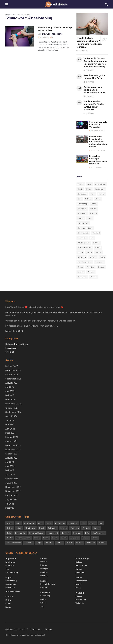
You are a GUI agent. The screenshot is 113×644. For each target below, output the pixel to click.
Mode (78, 588)
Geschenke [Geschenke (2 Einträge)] (83, 223)
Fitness (78, 596)
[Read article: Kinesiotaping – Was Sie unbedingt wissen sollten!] (19, 36)
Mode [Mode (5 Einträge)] (89, 252)
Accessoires (81, 581)
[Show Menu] (6, 4)
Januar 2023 (11, 483)
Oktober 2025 (11, 374)
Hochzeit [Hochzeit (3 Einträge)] (82, 238)
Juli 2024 (9, 420)
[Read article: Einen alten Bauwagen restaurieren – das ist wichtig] (82, 159)
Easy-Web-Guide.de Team (52, 34)
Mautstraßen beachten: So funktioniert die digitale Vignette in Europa (98, 141)
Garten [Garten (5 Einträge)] (81, 218)
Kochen (43, 587)
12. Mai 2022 (43, 37)
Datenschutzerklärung (17, 344)
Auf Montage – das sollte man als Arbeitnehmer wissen (94, 90)
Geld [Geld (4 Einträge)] (90, 218)
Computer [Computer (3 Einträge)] (82, 194)
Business (10, 562)
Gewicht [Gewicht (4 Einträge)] (96, 233)
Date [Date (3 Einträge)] (93, 194)
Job (7, 569)
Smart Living (11, 581)
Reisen (79, 562)
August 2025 (11, 383)
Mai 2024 (9, 424)
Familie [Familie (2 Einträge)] (93, 209)
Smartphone (10, 584)
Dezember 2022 (13, 487)
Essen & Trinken (47, 584)
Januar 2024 (11, 441)
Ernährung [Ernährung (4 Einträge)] (82, 204)
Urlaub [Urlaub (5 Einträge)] (81, 272)
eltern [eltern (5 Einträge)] (97, 199)
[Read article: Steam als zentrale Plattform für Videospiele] (82, 125)
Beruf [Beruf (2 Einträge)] (88, 189)
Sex (42, 606)
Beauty (78, 584)
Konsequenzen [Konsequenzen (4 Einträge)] (85, 247)
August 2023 (11, 458)
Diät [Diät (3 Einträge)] (79, 199)
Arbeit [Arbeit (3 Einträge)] (80, 184)
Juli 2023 (9, 462)
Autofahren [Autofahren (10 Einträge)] (100, 184)
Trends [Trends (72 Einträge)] (101, 267)
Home (8, 14)
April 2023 (10, 474)
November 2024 (13, 403)
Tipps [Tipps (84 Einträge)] (80, 267)
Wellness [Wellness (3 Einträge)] (82, 277)
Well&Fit (79, 593)
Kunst (8, 607)
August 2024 (11, 416)
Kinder (43, 603)
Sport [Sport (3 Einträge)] (102, 257)
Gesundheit (80, 599)
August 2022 (11, 499)
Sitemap (9, 352)
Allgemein (10, 558)
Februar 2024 (11, 437)
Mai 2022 (9, 508)
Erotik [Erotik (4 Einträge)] (93, 204)
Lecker (43, 581)
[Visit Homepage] (56, 4)
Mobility (44, 572)
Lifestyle (44, 569)
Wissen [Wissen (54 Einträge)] (93, 277)
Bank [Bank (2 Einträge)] (80, 189)
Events (8, 603)
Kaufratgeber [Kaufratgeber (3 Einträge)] (84, 243)
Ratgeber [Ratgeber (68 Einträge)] (82, 257)
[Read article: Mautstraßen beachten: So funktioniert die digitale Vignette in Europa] (82, 139)
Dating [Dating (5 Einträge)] (101, 194)
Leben (43, 558)
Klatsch (9, 596)
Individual (79, 572)
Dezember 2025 (13, 370)
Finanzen (9, 565)
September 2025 (13, 378)
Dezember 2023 (13, 445)
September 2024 (13, 412)
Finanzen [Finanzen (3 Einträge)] (82, 213)
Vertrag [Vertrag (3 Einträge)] (91, 272)
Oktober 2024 (12, 408)
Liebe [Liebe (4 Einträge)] (80, 252)
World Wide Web (12, 591)
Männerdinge (82, 558)
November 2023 (13, 449)
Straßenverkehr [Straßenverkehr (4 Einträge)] (85, 262)
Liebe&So (45, 592)
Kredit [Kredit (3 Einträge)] (98, 247)
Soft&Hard (10, 588)
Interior (43, 565)
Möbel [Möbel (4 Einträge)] (98, 252)
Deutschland (81, 565)
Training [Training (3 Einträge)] (90, 267)
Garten (43, 562)
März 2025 (10, 399)
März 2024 (10, 433)
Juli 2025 (9, 387)
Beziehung (45, 596)
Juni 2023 (9, 466)
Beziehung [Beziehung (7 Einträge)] (100, 189)
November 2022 (13, 491)
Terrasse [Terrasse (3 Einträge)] (100, 262)
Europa (78, 569)
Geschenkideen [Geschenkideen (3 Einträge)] (85, 228)
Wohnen (44, 576)
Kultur (8, 600)
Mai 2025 (9, 395)
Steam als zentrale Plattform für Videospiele (98, 124)
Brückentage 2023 (14, 331)
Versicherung (11, 572)
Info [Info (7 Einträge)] (92, 238)
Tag (14, 14)
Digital (8, 577)
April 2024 (10, 429)
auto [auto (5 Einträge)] (89, 184)
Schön (78, 577)
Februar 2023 (11, 478)
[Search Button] (106, 4)
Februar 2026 (11, 366)
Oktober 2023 (11, 453)
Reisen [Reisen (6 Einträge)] (93, 257)
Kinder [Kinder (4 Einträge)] (96, 243)
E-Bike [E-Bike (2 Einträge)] (88, 199)
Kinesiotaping (24, 14)
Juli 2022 (9, 504)
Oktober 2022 (11, 495)
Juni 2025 (9, 391)
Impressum (11, 348)
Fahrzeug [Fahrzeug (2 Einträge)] (82, 209)
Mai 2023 (9, 470)
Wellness (79, 603)
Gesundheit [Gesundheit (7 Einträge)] (83, 233)
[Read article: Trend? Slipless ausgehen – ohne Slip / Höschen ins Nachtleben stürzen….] (92, 24)
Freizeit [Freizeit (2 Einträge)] (93, 213)
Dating (43, 599)
